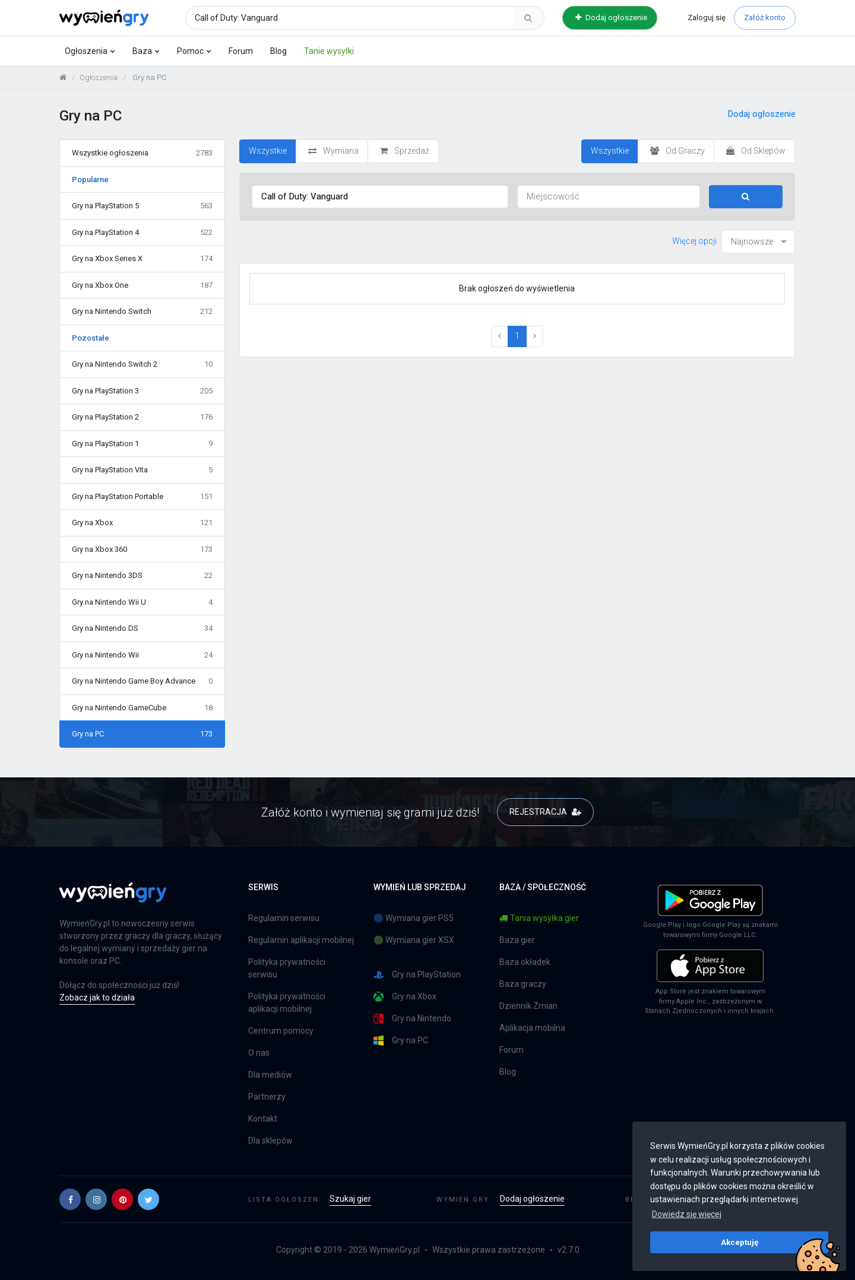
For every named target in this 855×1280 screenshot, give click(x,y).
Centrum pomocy (281, 1031)
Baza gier (517, 940)
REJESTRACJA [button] (545, 812)
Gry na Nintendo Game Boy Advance (142, 681)
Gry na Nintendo (412, 1019)
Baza (142, 51)
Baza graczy (522, 984)
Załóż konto (765, 17)
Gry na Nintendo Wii (142, 655)
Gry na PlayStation (417, 975)
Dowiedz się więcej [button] (686, 1214)
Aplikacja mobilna (532, 1028)
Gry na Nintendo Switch (142, 311)
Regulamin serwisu (283, 918)
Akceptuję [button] (739, 1242)
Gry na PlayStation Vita (142, 470)
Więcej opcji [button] (694, 241)
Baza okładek (524, 962)
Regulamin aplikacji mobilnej (301, 940)
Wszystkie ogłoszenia (142, 153)
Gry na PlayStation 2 (142, 417)
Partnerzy (267, 1096)
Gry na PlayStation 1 (142, 444)
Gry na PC (142, 734)
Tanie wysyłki (329, 51)
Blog (278, 51)
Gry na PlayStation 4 (142, 233)
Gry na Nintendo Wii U (142, 602)
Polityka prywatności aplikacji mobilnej (286, 1003)
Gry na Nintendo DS (142, 628)
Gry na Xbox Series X (142, 259)
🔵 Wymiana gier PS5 (413, 918)
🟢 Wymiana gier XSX (413, 940)
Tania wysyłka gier (539, 918)
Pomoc (190, 51)
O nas (259, 1052)
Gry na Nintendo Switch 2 (142, 364)
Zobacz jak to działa (97, 997)
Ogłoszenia (86, 51)
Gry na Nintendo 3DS (142, 576)
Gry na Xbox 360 (142, 549)
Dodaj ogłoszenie (611, 17)
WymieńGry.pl (394, 1249)
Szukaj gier (350, 1198)
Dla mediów (270, 1074)
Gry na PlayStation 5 (142, 206)
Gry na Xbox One (142, 285)
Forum (241, 51)
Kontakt (262, 1118)
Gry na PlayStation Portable (142, 497)
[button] (70, 1199)
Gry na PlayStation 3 (142, 391)
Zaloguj (707, 17)
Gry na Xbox (142, 523)
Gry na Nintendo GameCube (142, 708)
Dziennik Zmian (528, 1006)
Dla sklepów (270, 1140)
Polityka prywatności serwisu (286, 968)
